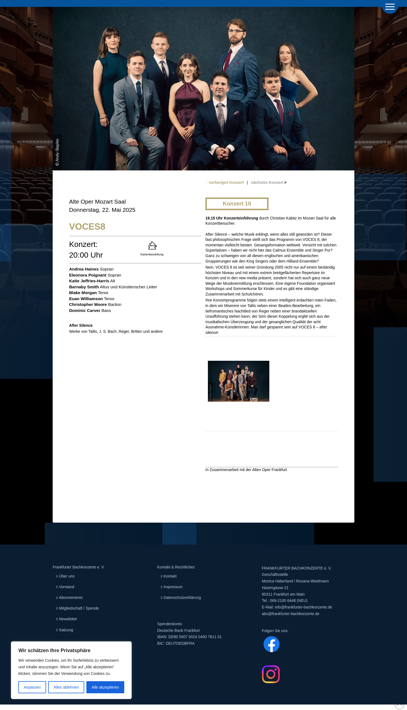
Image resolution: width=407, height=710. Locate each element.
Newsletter (66, 619)
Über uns (65, 576)
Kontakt (168, 576)
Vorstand (65, 587)
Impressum (171, 587)
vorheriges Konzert (226, 182)
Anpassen (32, 687)
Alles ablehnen (66, 687)
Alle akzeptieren (105, 687)
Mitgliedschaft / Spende (77, 608)
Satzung (64, 630)
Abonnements (69, 597)
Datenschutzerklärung (180, 597)
